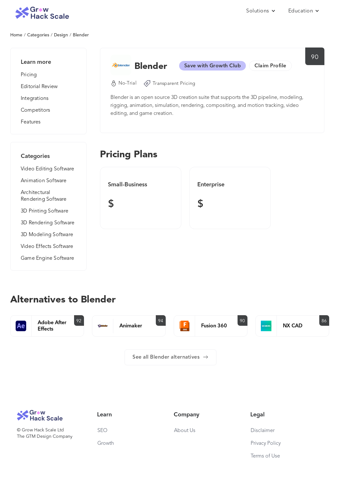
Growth (105, 443)
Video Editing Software (47, 169)
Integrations (35, 98)
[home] (42, 13)
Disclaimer (263, 430)
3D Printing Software (44, 211)
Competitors (35, 110)
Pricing (29, 75)
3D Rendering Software (47, 223)
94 (160, 321)
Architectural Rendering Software (44, 196)
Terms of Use (265, 456)
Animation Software (44, 180)
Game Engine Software (47, 258)
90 (314, 57)
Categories (38, 35)
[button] (261, 11)
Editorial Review (39, 86)
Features (31, 122)
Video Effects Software (47, 246)
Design (61, 35)
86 (324, 321)
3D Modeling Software (47, 234)
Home (16, 35)
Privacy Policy (266, 443)
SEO (102, 430)
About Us (184, 430)
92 (79, 321)
